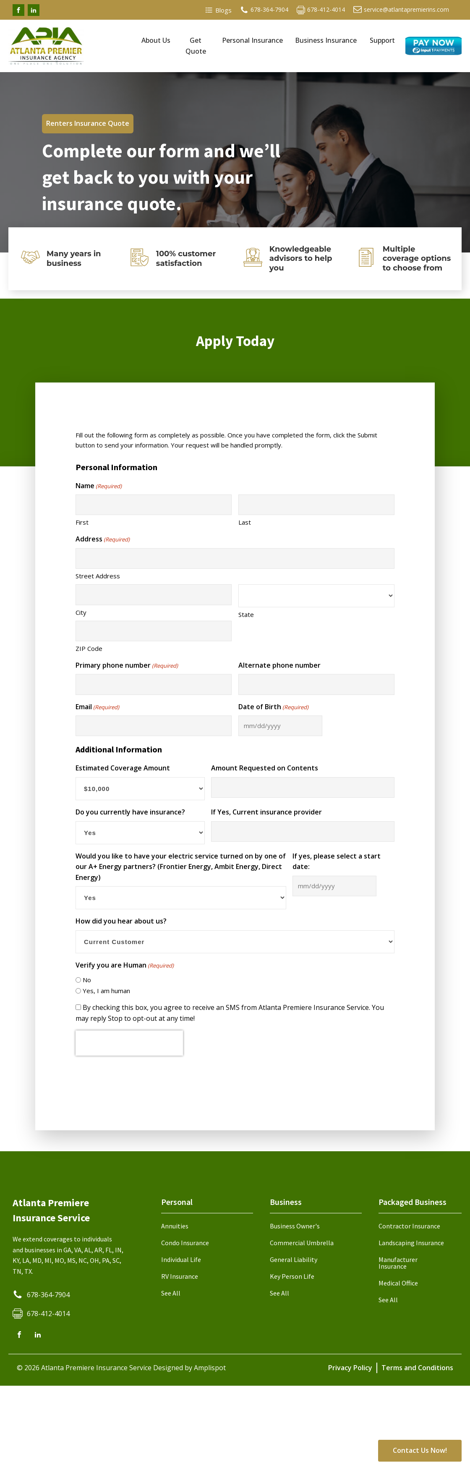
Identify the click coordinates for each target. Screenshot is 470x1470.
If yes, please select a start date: (336, 861)
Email (97, 707)
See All (170, 1293)
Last (244, 522)
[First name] (154, 504)
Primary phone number (127, 665)
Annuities (174, 1226)
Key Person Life (292, 1276)
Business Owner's (295, 1226)
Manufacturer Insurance (398, 1262)
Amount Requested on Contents (264, 768)
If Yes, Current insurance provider (266, 812)
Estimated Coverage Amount (123, 768)
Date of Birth (273, 707)
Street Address (98, 576)
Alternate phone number (279, 665)
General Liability (293, 1259)
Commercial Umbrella (302, 1242)
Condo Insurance (185, 1242)
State (246, 614)
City (81, 612)
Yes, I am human (106, 990)
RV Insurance (179, 1276)
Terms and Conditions (417, 1367)
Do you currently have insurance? (130, 812)
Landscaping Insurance (411, 1242)
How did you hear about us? (121, 921)
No (87, 980)
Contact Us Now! (420, 1450)
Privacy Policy (350, 1367)
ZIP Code (89, 648)
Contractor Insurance (409, 1226)
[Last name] (316, 504)
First (82, 522)
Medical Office (398, 1283)
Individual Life (181, 1259)
